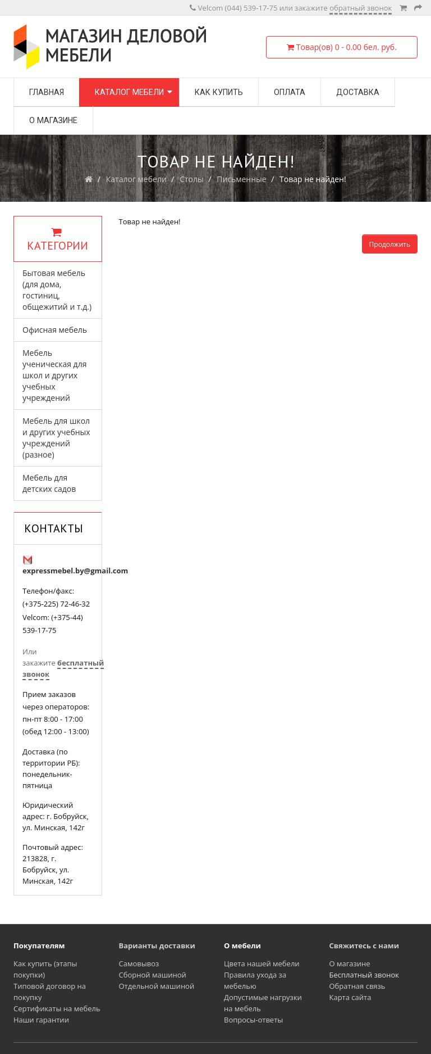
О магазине (53, 120)
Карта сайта (350, 997)
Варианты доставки (157, 945)
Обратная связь (357, 986)
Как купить (219, 92)
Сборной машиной (152, 975)
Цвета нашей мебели (262, 963)
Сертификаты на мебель (56, 1008)
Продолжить (389, 244)
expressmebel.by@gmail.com (75, 571)
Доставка (357, 92)
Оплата (289, 92)
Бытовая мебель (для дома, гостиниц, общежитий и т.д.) (56, 290)
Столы (192, 179)
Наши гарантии (41, 1020)
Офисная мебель (54, 329)
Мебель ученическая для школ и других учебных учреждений (54, 375)
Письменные (242, 179)
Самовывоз (139, 963)
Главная (46, 92)
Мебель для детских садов (49, 483)
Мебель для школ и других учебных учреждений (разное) (56, 437)
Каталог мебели (129, 92)
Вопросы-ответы (253, 1020)
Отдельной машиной (157, 986)
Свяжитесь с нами (364, 945)
